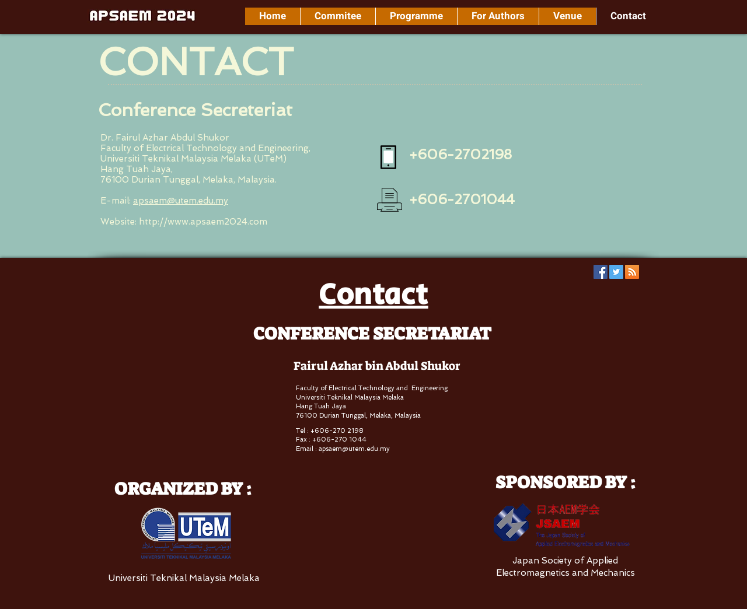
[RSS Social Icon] (632, 272)
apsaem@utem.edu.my (180, 200)
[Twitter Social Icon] (616, 272)
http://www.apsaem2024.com (203, 221)
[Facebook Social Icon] (601, 272)
